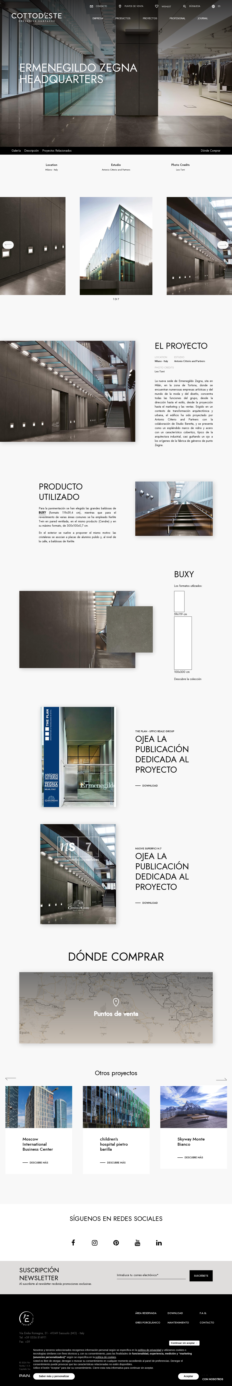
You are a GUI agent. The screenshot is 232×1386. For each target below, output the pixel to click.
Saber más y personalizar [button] (54, 1377)
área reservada (146, 1313)
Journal (203, 18)
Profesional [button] (177, 18)
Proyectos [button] (150, 18)
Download (175, 1313)
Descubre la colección (190, 679)
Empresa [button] (98, 18)
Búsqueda (191, 6)
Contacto (98, 6)
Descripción (31, 151)
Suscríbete (201, 1276)
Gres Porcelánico (147, 1322)
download (150, 785)
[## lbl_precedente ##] (8, 245)
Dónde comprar (210, 151)
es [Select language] (216, 6)
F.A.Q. (203, 1313)
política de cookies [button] (105, 1358)
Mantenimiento (178, 1322)
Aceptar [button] (188, 1377)
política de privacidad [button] (149, 1351)
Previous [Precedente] (13, 1079)
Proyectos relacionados (57, 151)
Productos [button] (122, 18)
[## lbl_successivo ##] (222, 245)
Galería (16, 151)
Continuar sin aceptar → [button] (184, 1344)
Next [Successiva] (224, 1079)
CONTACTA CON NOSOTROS (205, 1379)
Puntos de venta (130, 6)
